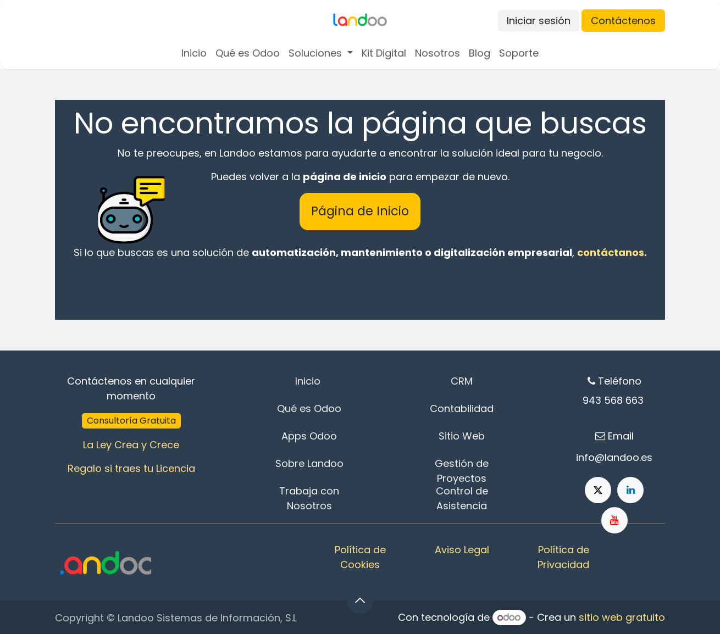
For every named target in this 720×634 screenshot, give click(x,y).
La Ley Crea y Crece (131, 445)
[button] (360, 600)
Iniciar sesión (539, 20)
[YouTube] (614, 520)
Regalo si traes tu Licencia (131, 468)
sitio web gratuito (622, 617)
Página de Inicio (360, 211)
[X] (598, 490)
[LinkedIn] (630, 490)
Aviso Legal (462, 550)
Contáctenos (623, 20)
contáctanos (610, 252)
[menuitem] (194, 53)
